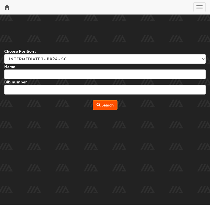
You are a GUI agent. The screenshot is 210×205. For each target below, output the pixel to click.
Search (105, 105)
